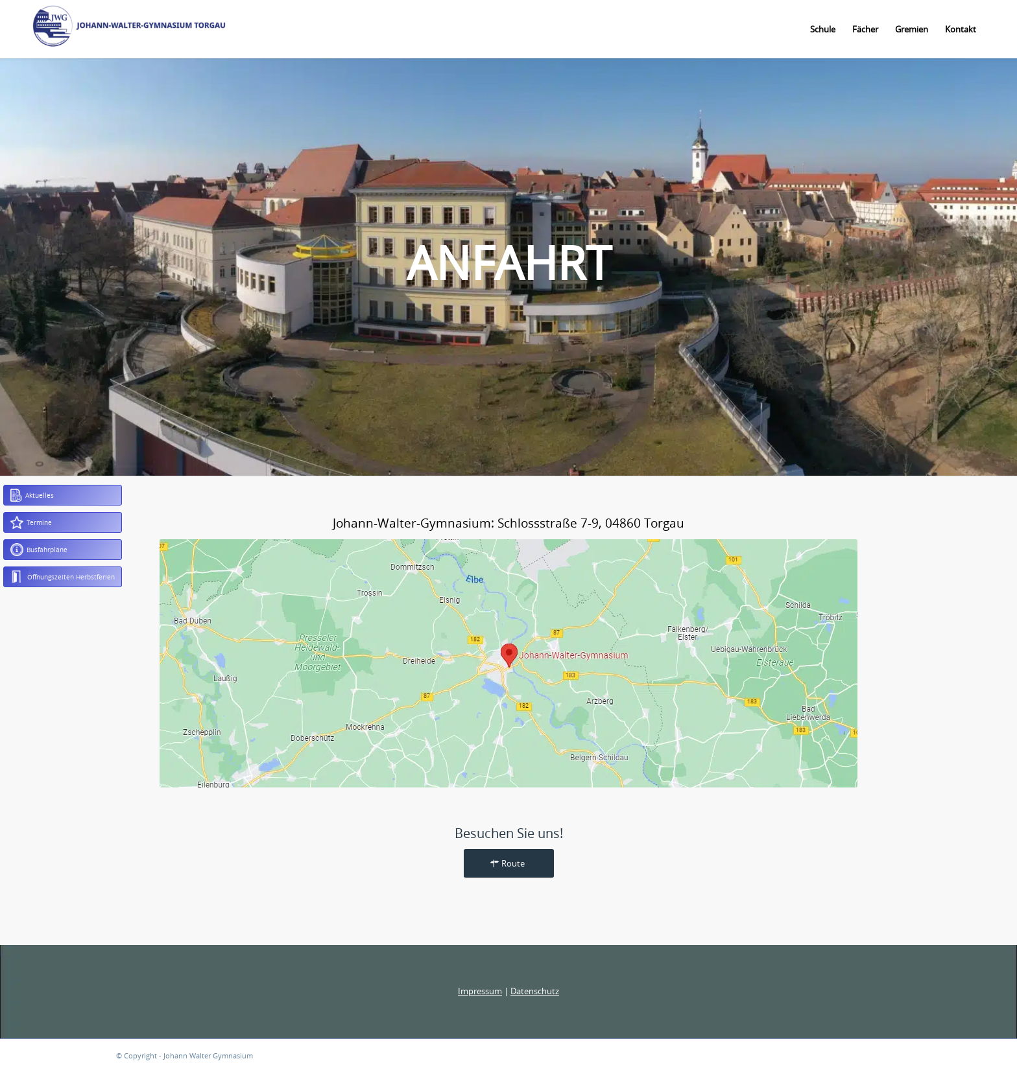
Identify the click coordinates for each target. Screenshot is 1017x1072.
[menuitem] (823, 29)
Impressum (480, 991)
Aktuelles (32, 495)
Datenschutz (534, 991)
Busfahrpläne (38, 549)
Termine (31, 522)
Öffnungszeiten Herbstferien (62, 576)
